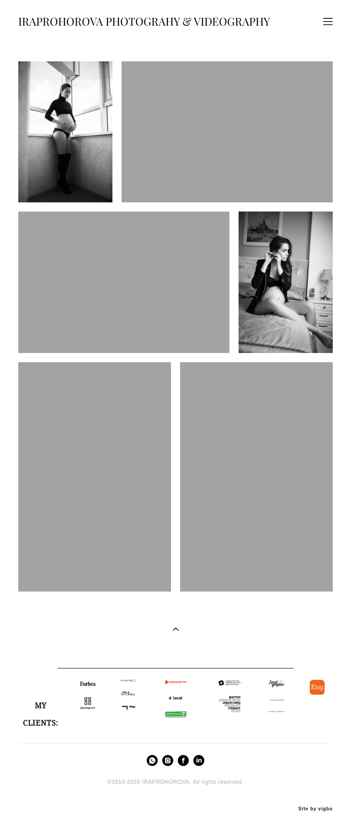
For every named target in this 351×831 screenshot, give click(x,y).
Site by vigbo (315, 809)
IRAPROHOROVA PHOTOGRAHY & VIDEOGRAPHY (144, 21)
